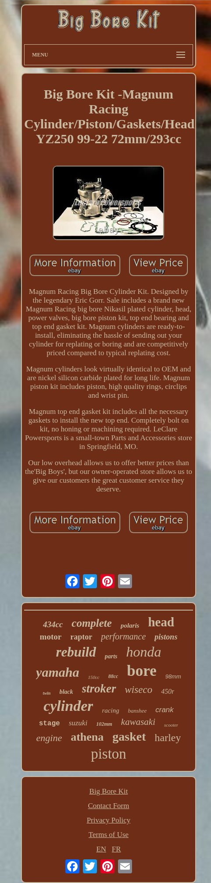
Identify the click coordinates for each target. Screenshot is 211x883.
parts (111, 656)
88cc (113, 676)
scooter (171, 725)
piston (108, 754)
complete (92, 623)
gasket (129, 736)
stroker (99, 688)
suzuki (78, 723)
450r (167, 691)
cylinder (68, 706)
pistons (165, 636)
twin (47, 693)
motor (51, 636)
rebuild (76, 652)
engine (49, 737)
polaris (130, 625)
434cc (53, 624)
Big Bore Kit (108, 791)
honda (143, 652)
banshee (137, 710)
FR (116, 849)
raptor (81, 636)
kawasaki (138, 722)
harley (168, 737)
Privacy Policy (109, 820)
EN (101, 849)
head (161, 622)
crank (164, 710)
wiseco (139, 689)
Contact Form (108, 806)
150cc (93, 677)
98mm (173, 676)
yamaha (57, 672)
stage (49, 724)
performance (123, 636)
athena (87, 737)
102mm (104, 724)
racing (110, 710)
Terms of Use (109, 834)
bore (141, 670)
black (66, 692)
